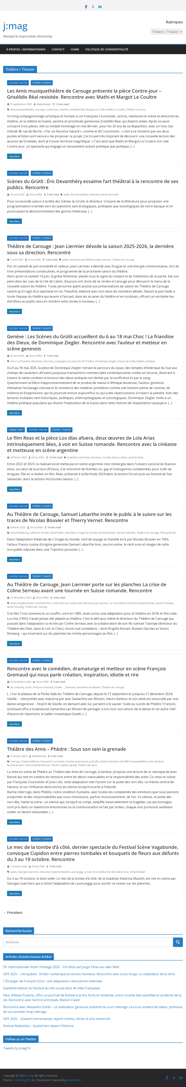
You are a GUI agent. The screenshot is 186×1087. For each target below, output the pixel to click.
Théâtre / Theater (41, 82)
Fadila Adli (75, 603)
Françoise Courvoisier (53, 761)
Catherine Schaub (39, 532)
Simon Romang (15, 607)
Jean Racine (82, 761)
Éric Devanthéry (79, 194)
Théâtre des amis (87, 765)
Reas (140, 457)
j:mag (15, 25)
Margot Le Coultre (96, 109)
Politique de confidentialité (106, 49)
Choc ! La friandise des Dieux (26, 361)
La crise (113, 603)
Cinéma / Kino (16, 429)
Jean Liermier (104, 259)
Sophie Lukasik (68, 765)
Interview (94, 194)
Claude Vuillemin (30, 761)
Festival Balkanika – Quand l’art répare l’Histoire (38, 1026)
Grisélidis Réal (77, 109)
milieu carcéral (128, 457)
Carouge (40, 109)
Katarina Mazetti (60, 872)
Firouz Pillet (35, 194)
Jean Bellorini (88, 259)
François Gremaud (43, 687)
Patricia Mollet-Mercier (37, 765)
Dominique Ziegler (106, 361)
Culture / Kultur (18, 82)
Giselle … (59, 687)
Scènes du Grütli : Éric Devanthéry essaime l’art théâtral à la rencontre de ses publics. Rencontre (92, 184)
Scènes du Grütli (109, 194)
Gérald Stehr (57, 532)
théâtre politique (145, 361)
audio (66, 194)
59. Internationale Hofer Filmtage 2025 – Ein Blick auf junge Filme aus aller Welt (61, 967)
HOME (75, 49)
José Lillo (94, 761)
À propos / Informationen (25, 49)
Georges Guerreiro (28, 872)
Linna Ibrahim (155, 761)
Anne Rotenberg (19, 532)
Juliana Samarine (109, 761)
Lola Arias (95, 457)
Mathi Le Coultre (116, 109)
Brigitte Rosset (26, 603)
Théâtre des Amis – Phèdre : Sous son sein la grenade (66, 749)
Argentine (72, 457)
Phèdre (55, 765)
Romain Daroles (145, 603)
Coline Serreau (60, 603)
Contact (58, 49)
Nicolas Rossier (15, 765)
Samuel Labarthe (126, 532)
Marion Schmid (127, 603)
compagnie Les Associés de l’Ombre (74, 361)
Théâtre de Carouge (123, 259)
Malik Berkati (44, 104)
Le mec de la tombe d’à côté (100, 872)
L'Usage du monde (86, 532)
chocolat (48, 361)
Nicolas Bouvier (107, 532)
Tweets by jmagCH (17, 1048)
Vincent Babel (137, 872)
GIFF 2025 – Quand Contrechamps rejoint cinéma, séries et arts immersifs (57, 1019)
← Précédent (12, 912)
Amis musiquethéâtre (22, 109)
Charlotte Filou (43, 603)
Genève (64, 109)
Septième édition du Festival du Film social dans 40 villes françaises (51, 988)
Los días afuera (110, 457)
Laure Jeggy (76, 872)
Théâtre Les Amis (136, 109)
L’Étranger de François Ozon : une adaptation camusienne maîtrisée (52, 981)
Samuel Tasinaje (164, 603)
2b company (17, 687)
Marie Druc (123, 872)
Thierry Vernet (168, 532)
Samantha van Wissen (89, 687)
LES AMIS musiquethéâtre (133, 761)
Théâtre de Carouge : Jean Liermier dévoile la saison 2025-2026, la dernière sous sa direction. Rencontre (90, 249)
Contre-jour (52, 109)
